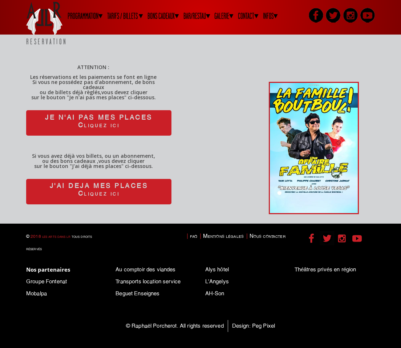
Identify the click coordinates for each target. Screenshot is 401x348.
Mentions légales (223, 236)
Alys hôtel (217, 269)
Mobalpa (36, 293)
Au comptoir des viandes (145, 269)
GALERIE (221, 16)
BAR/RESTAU (194, 16)
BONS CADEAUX (161, 16)
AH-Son (214, 293)
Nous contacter (267, 236)
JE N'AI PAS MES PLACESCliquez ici (98, 121)
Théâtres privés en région (325, 269)
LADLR (53, 18)
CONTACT (246, 16)
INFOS (268, 16)
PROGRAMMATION (83, 16)
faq (193, 236)
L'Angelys (217, 281)
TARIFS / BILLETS (122, 16)
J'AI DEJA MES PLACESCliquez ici (99, 189)
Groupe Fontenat (46, 281)
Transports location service (148, 281)
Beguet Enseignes (137, 293)
